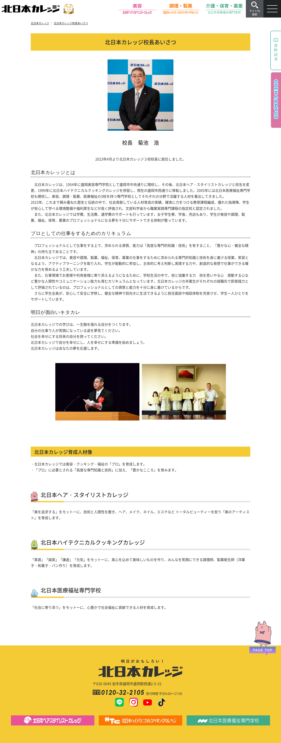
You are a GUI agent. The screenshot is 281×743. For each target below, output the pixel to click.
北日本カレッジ (40, 23)
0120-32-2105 (123, 692)
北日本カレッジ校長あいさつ (71, 23)
